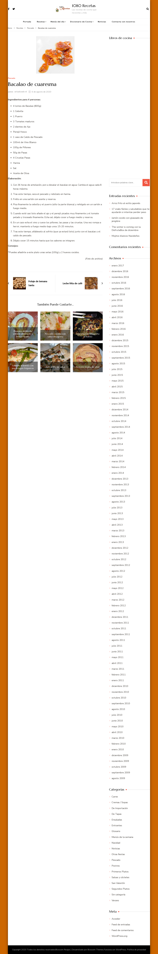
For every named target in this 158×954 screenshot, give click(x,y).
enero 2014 (118, 472)
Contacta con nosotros (123, 22)
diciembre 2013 (120, 478)
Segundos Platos (121, 888)
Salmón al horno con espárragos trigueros (23, 367)
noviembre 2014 (120, 415)
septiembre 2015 (121, 357)
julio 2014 (117, 438)
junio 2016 (117, 305)
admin (10, 91)
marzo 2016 (118, 323)
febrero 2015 (119, 398)
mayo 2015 (118, 380)
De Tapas (117, 814)
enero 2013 (118, 542)
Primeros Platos (120, 871)
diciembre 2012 (120, 547)
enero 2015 (118, 403)
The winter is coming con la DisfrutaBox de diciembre (126, 228)
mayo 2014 (118, 449)
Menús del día (57, 22)
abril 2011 (117, 663)
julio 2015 (117, 369)
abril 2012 (117, 593)
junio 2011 (117, 651)
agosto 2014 (118, 432)
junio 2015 (117, 375)
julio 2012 (117, 576)
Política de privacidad (136, 949)
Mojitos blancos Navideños (125, 235)
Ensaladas (117, 819)
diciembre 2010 (120, 686)
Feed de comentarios (123, 930)
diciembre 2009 (120, 755)
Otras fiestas (118, 854)
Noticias (102, 22)
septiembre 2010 (121, 703)
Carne (115, 796)
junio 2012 (117, 582)
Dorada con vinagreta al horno (87, 335)
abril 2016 (117, 317)
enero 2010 (118, 749)
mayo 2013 (118, 519)
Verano (115, 900)
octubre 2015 (119, 351)
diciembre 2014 (120, 409)
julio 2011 (117, 645)
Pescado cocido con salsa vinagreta (55, 335)
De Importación (120, 808)
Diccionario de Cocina (81, 22)
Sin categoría (118, 894)
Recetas (41, 22)
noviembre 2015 (120, 346)
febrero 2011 (119, 674)
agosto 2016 (118, 294)
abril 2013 (117, 524)
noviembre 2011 (120, 622)
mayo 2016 (118, 311)
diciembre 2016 (120, 271)
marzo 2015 (118, 392)
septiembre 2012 (121, 565)
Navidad (116, 842)
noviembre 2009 (120, 761)
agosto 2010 (118, 709)
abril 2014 (117, 455)
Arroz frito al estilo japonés (126, 203)
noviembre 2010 (120, 692)
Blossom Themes (95, 949)
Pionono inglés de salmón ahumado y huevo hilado (23, 334)
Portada (27, 22)
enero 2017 (118, 265)
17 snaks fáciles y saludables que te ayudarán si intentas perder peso (130, 210)
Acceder (116, 918)
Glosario (116, 831)
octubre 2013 (119, 490)
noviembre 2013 (120, 484)
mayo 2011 (118, 657)
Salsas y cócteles (120, 877)
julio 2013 (117, 507)
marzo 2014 (118, 461)
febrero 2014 (119, 467)
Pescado (11, 78)
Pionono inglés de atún (88, 367)
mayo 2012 (118, 588)
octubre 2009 (119, 766)
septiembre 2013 (121, 496)
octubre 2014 (119, 421)
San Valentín (118, 883)
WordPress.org (119, 936)
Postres (116, 865)
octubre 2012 (119, 559)
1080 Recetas (84, 5)
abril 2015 (117, 386)
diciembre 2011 (120, 617)
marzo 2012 (118, 599)
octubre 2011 (119, 628)
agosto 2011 (118, 640)
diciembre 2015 (120, 340)
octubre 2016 (119, 282)
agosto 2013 (118, 501)
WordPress (121, 949)
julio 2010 (117, 714)
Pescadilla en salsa (55, 367)
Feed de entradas (121, 924)
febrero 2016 (119, 328)
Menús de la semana (122, 837)
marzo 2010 (118, 738)
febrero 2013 (119, 536)
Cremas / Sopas (120, 802)
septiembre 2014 (121, 426)
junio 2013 (117, 513)
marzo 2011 (118, 668)
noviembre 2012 (120, 553)
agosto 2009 (118, 778)
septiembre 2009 (121, 772)
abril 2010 (117, 732)
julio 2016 (117, 300)
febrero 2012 (119, 605)
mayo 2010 (118, 726)
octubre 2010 (119, 697)
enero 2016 (118, 334)
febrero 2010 (119, 743)
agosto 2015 (118, 363)
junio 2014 (117, 444)
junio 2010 (117, 720)
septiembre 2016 (121, 288)
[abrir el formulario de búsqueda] (147, 9)
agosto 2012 (118, 571)
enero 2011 (118, 680)
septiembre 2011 (121, 634)
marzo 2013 (118, 530)
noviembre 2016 (120, 277)
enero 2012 (118, 611)
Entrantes (117, 825)
